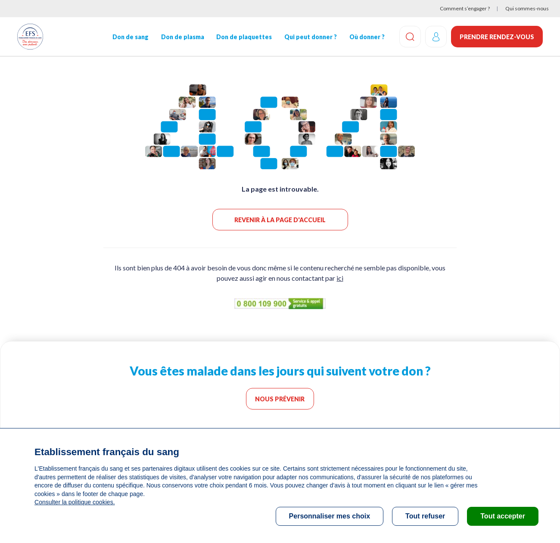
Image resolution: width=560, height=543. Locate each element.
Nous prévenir (280, 399)
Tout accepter (502, 516)
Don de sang (130, 36)
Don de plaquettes (244, 36)
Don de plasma (182, 36)
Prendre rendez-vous (497, 36)
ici (339, 278)
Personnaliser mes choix (329, 516)
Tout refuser (425, 516)
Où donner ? (367, 36)
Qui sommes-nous (527, 8)
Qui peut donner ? (310, 36)
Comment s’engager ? (465, 8)
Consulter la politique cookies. (74, 502)
